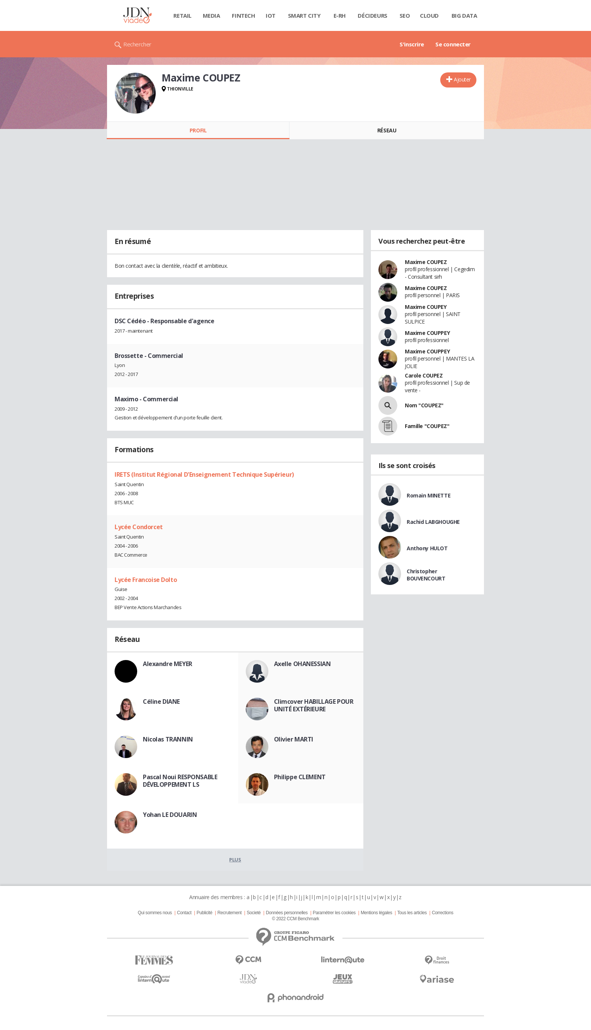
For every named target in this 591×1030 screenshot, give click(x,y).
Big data (464, 15)
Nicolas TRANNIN (168, 739)
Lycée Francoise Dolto (146, 580)
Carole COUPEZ (424, 375)
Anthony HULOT (427, 548)
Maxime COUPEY (426, 306)
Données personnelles (287, 912)
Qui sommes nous (154, 912)
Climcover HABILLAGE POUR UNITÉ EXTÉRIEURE (314, 705)
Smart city (304, 15)
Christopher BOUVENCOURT (426, 575)
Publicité (205, 912)
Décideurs (372, 15)
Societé (253, 912)
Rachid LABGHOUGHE (433, 521)
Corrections (442, 912)
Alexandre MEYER (167, 664)
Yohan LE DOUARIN (170, 814)
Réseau (386, 130)
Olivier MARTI (294, 739)
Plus (235, 859)
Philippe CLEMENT (300, 777)
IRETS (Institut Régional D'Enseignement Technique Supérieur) (204, 474)
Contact (184, 912)
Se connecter (453, 44)
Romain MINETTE (428, 495)
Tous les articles (412, 912)
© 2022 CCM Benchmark (295, 918)
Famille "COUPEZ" (427, 426)
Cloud (429, 15)
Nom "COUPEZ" (424, 405)
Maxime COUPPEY (427, 332)
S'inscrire (412, 44)
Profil (198, 130)
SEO (405, 15)
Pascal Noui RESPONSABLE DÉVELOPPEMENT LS (180, 781)
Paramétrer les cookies (334, 912)
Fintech (243, 15)
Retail (182, 15)
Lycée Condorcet (139, 527)
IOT (271, 15)
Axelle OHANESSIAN (302, 664)
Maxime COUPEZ (426, 262)
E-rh (340, 15)
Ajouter (462, 79)
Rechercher (137, 44)
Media (211, 15)
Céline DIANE (161, 701)
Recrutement (229, 912)
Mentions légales (376, 912)
